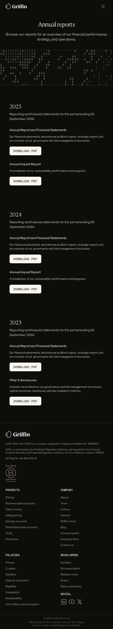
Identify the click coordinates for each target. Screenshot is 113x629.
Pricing (10, 497)
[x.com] (79, 602)
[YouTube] (72, 602)
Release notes (69, 574)
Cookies (10, 568)
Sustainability (14, 598)
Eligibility (11, 586)
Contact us (67, 545)
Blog (63, 527)
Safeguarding (14, 515)
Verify (9, 533)
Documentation (70, 568)
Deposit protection (17, 580)
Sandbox (11, 574)
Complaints (12, 592)
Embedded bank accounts (22, 527)
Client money (14, 509)
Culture (65, 509)
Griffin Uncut (68, 521)
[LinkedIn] (64, 602)
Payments (12, 539)
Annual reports (70, 533)
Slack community (71, 586)
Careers (65, 515)
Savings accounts (16, 521)
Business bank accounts (20, 503)
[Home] (16, 6)
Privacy (10, 562)
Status (65, 580)
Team (64, 503)
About (64, 497)
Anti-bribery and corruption (22, 604)
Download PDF (25, 151)
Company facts (70, 539)
